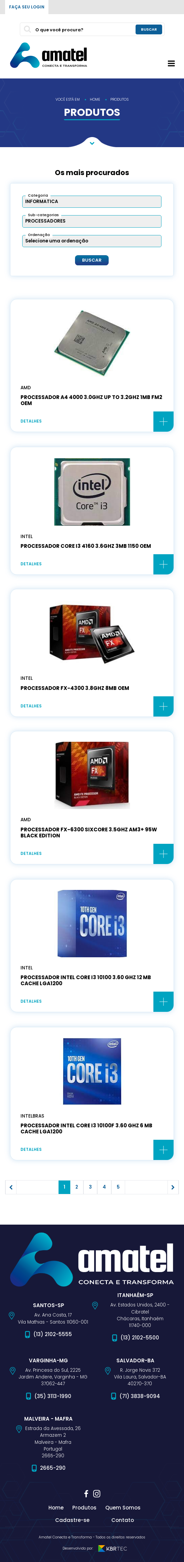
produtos (119, 99)
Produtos (84, 1507)
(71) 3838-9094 (139, 1396)
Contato (122, 1520)
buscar (149, 29)
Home (56, 1507)
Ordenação (39, 234)
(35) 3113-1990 (52, 1396)
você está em (68, 99)
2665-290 (53, 1467)
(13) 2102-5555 (52, 1334)
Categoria (38, 195)
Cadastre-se (72, 1520)
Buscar (92, 260)
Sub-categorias (43, 215)
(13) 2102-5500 (139, 1337)
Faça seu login (26, 7)
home (95, 99)
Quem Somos (123, 1507)
